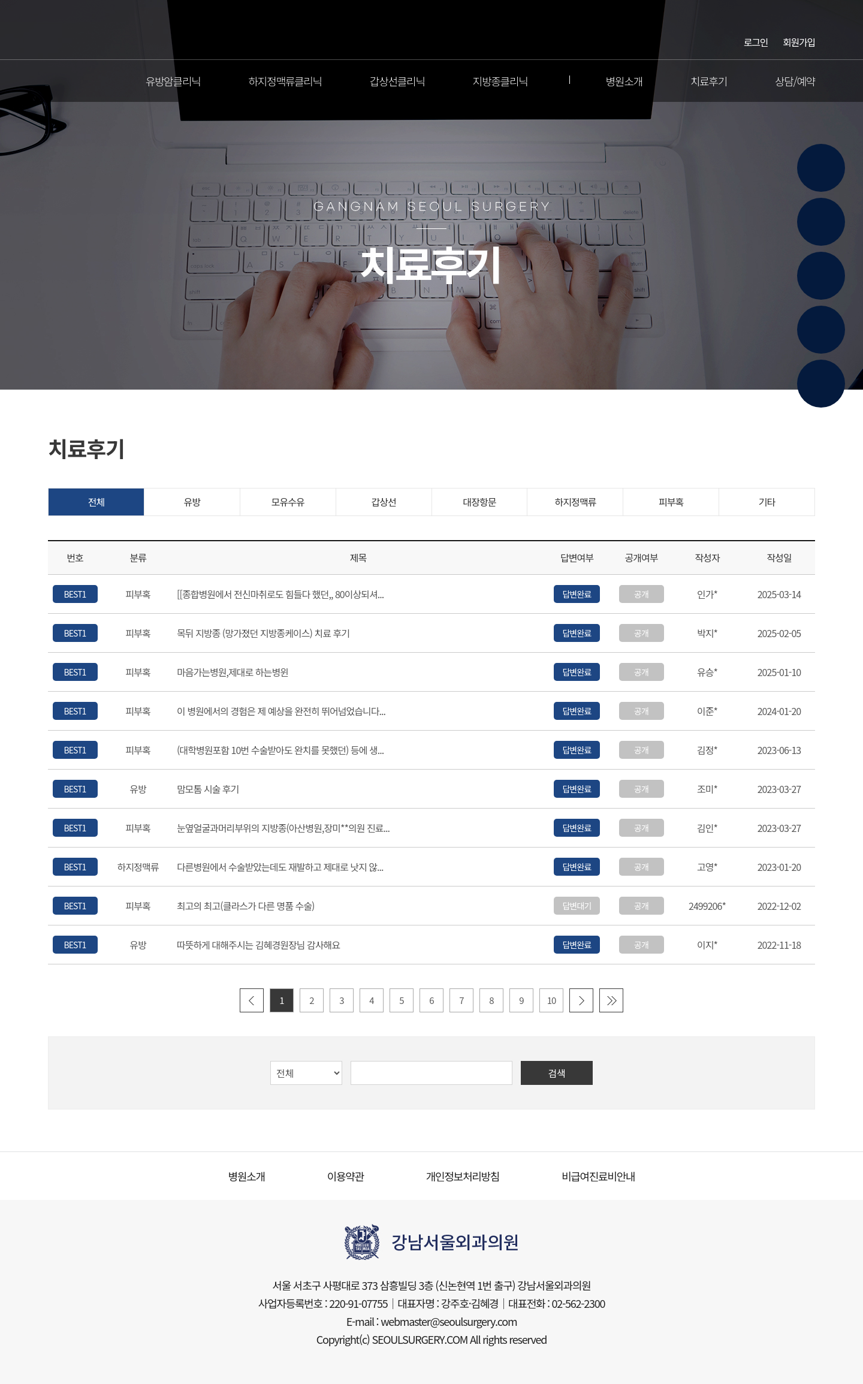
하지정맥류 (575, 501)
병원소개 (624, 81)
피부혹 (671, 501)
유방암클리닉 (173, 81)
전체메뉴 (56, 81)
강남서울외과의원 (431, 30)
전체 (96, 501)
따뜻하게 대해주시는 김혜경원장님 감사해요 (258, 945)
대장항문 (479, 501)
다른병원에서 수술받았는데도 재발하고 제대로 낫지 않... (280, 867)
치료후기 (708, 81)
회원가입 (799, 41)
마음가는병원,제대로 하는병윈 (232, 672)
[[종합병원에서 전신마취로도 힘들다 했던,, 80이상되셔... (280, 594)
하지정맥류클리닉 (285, 81)
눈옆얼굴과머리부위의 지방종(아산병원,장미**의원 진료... (283, 828)
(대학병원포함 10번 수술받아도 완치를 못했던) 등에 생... (280, 750)
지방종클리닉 (500, 81)
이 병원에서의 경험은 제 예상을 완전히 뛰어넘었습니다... (281, 711)
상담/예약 (795, 81)
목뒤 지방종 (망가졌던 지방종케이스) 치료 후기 (263, 633)
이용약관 (345, 1176)
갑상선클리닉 (397, 81)
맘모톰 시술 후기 (208, 789)
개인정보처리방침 (462, 1176)
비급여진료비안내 (598, 1176)
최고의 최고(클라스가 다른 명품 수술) (245, 906)
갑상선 (383, 501)
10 (551, 1000)
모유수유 (287, 501)
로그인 (756, 41)
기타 (767, 501)
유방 (192, 501)
